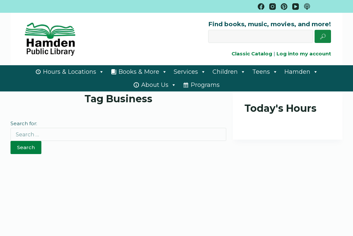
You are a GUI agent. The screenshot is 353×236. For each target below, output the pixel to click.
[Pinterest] (284, 6)
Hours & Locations (73, 71)
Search (26, 147)
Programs (205, 84)
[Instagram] (272, 6)
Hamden (301, 71)
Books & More (143, 71)
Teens (265, 71)
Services (190, 71)
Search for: (24, 123)
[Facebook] (261, 6)
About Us (158, 84)
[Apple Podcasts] (307, 6)
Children (229, 71)
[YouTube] (295, 6)
